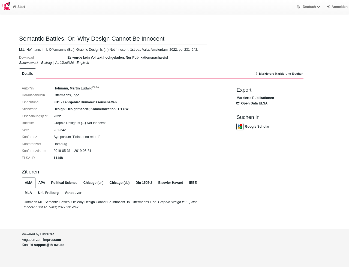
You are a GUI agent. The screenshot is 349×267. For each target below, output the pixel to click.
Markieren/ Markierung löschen (278, 73)
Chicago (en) (93, 183)
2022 (57, 116)
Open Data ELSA (251, 103)
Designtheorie (78, 109)
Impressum (52, 240)
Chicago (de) (120, 183)
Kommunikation (103, 109)
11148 (58, 158)
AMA (28, 183)
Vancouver (73, 193)
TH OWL (124, 109)
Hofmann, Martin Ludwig (76, 88)
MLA (28, 193)
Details (27, 74)
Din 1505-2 (144, 183)
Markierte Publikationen (255, 98)
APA (41, 183)
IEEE (193, 183)
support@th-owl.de (49, 245)
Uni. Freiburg (48, 193)
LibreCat (47, 234)
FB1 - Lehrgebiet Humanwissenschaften (85, 102)
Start (19, 7)
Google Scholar (252, 126)
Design (59, 109)
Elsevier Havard (170, 183)
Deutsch (309, 7)
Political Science (64, 183)
